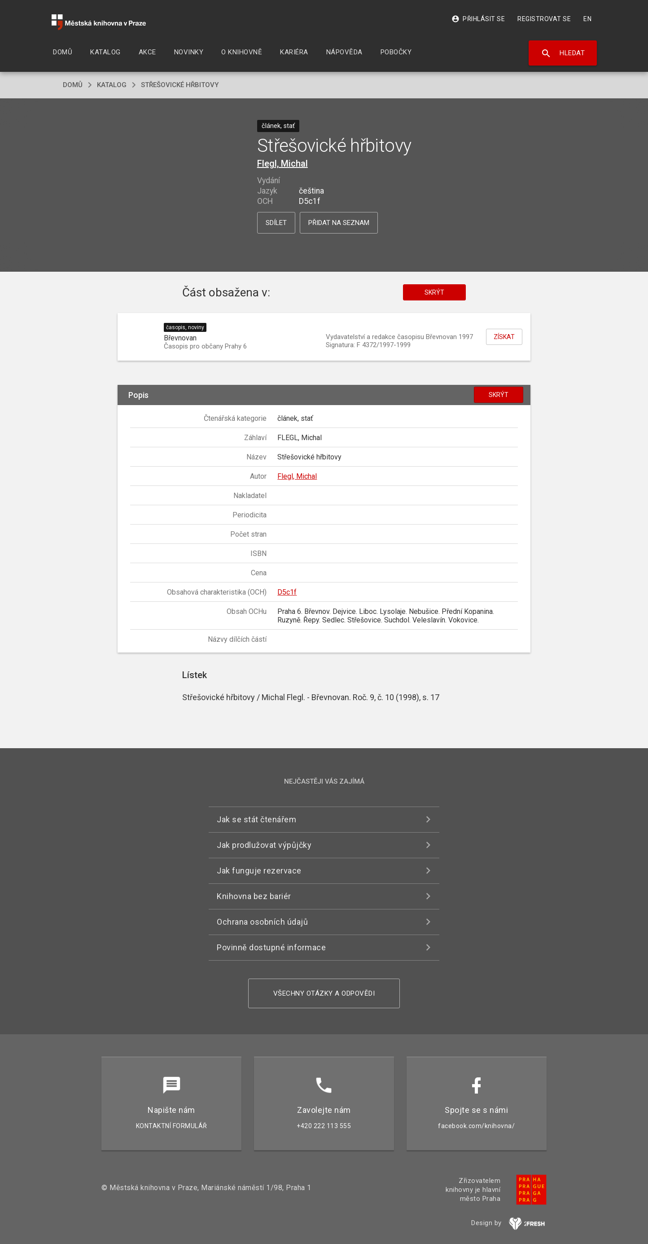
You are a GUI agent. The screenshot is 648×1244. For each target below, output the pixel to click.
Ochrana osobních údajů (262, 921)
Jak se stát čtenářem (256, 819)
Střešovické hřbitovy (180, 85)
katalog (112, 85)
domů (73, 85)
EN (587, 18)
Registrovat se (544, 18)
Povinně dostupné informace (271, 947)
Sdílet (276, 223)
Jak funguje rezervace (259, 870)
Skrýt (434, 292)
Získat (504, 336)
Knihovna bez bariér (254, 896)
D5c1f (287, 592)
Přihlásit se (478, 19)
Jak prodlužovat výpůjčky (264, 845)
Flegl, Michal (282, 163)
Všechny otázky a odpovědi (324, 993)
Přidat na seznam (338, 223)
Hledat (563, 53)
